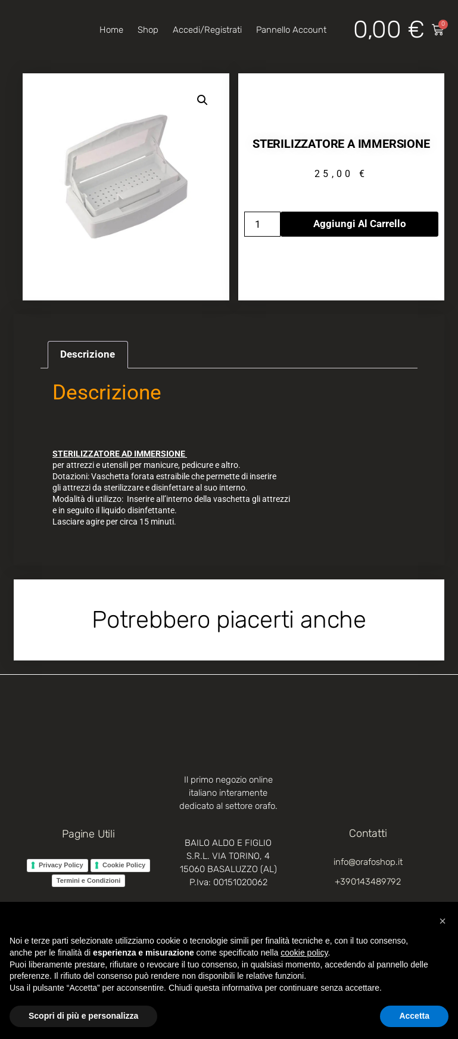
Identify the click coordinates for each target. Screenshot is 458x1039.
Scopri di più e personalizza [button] (83, 1016)
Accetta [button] (414, 1016)
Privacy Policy (61, 865)
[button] (202, 100)
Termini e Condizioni (88, 880)
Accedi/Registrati (207, 29)
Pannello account (291, 29)
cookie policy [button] (304, 952)
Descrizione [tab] (87, 354)
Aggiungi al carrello (359, 223)
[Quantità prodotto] (262, 224)
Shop (148, 29)
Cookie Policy (123, 865)
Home (111, 29)
